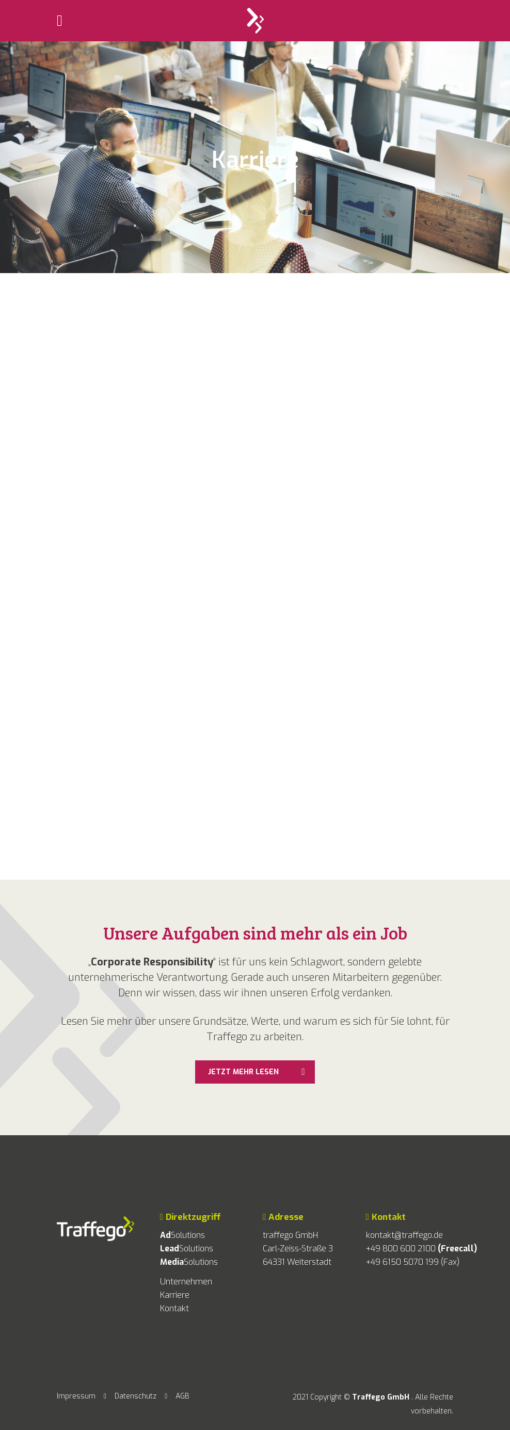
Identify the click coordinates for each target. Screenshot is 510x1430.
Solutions (182, 1235)
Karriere (174, 1295)
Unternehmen (186, 1281)
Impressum (76, 1396)
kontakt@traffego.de (404, 1235)
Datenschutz (135, 1396)
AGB (182, 1396)
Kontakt (174, 1308)
